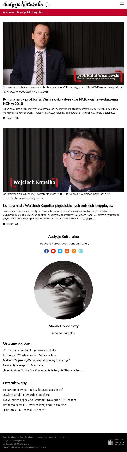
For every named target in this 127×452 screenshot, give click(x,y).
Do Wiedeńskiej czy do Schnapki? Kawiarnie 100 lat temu (40, 400)
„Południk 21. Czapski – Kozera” (24, 409)
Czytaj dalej (109, 112)
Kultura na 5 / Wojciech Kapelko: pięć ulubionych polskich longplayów (58, 205)
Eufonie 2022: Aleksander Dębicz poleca (29, 355)
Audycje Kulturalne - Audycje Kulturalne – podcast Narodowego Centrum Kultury (36, 437)
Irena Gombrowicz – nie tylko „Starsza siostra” (33, 389)
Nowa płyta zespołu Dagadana (23, 365)
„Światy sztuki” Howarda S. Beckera (26, 394)
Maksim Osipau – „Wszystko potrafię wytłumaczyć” (36, 360)
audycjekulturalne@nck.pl (13, 440)
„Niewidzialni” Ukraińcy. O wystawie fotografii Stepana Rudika (43, 370)
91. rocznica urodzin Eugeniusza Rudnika (29, 350)
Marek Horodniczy (63, 326)
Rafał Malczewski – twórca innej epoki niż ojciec (34, 405)
